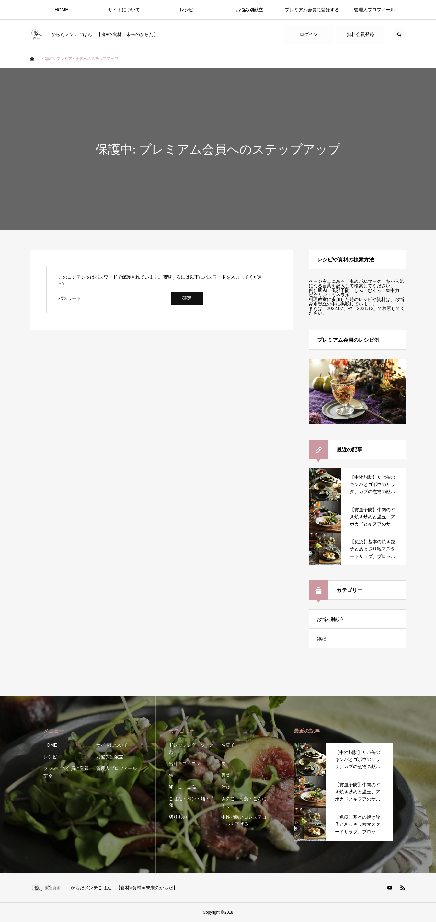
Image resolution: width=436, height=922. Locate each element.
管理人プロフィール (374, 9)
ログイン (309, 34)
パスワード (69, 298)
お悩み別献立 (249, 9)
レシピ (186, 9)
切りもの (178, 817)
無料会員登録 (360, 34)
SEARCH (399, 34)
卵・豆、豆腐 (182, 786)
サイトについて (124, 9)
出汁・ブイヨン (185, 763)
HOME (61, 9)
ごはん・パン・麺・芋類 (191, 802)
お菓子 (228, 745)
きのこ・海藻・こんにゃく (244, 802)
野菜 (225, 775)
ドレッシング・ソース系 (191, 749)
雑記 (321, 638)
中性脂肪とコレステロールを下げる (244, 820)
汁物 (225, 786)
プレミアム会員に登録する (312, 9)
